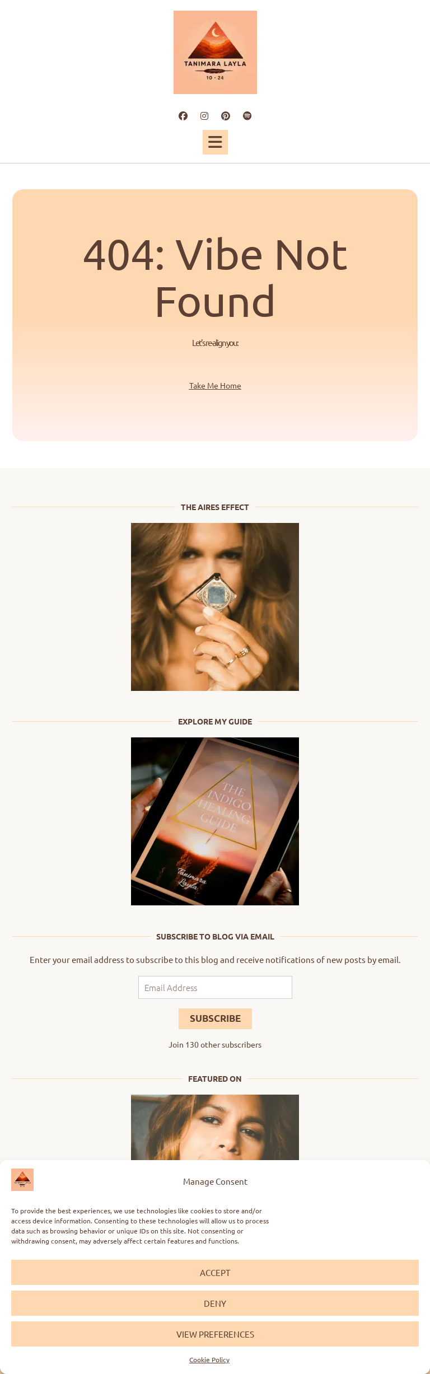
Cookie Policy (209, 1359)
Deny (215, 1303)
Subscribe (215, 1018)
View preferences (215, 1334)
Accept (215, 1272)
